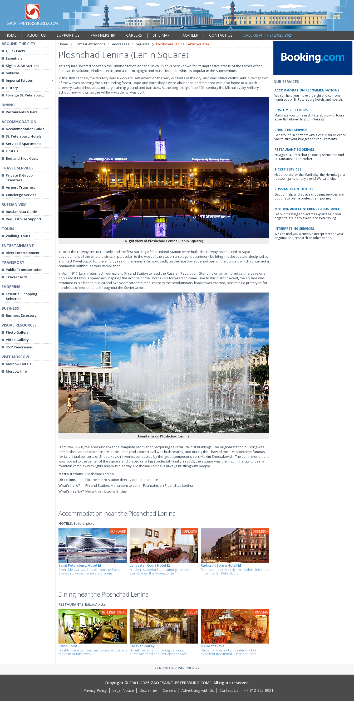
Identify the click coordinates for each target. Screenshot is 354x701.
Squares (143, 44)
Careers (169, 690)
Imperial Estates (19, 80)
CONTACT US (221, 35)
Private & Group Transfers (19, 177)
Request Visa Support (23, 219)
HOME (10, 35)
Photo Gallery (17, 332)
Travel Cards (16, 277)
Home (63, 44)
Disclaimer (148, 690)
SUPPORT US (68, 35)
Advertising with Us (197, 690)
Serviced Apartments (23, 143)
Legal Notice (123, 690)
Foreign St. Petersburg (25, 95)
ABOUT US (36, 35)
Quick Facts (15, 50)
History (12, 87)
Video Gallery (17, 339)
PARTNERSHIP (102, 35)
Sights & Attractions (22, 65)
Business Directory (21, 315)
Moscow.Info (16, 371)
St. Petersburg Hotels (23, 136)
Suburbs (12, 73)
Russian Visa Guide (21, 211)
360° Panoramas (19, 347)
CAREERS (134, 35)
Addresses (120, 44)
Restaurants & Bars (21, 112)
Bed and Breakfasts (22, 158)
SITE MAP (161, 35)
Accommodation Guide (25, 128)
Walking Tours (18, 235)
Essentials (14, 58)
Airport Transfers (20, 187)
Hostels (12, 151)
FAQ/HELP (189, 35)
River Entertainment (23, 252)
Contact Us (228, 690)
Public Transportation (24, 269)
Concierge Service (21, 194)
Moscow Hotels (18, 364)
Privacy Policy (95, 690)
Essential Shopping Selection (21, 296)
